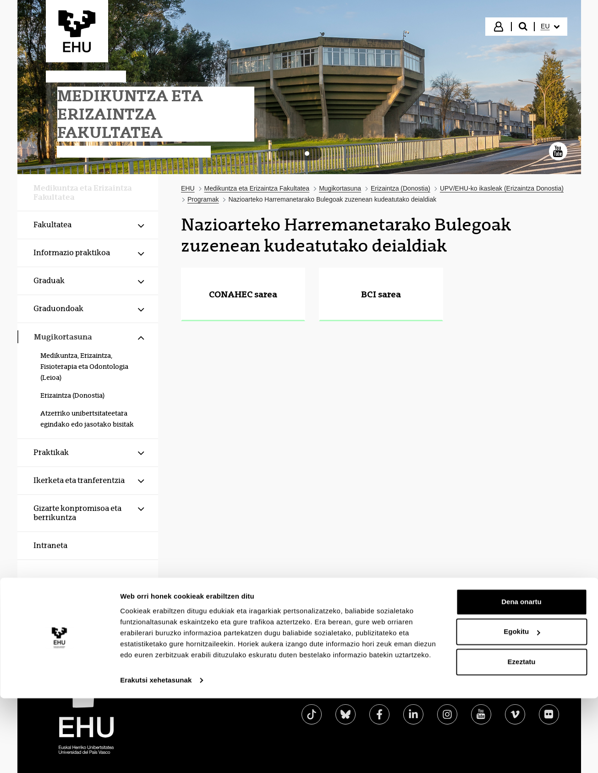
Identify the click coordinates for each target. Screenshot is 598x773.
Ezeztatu (522, 598)
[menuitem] (550, 26)
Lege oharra (405, 689)
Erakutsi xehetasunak (156, 616)
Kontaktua (542, 689)
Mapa (451, 689)
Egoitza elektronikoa (272, 689)
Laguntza (492, 689)
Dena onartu (521, 538)
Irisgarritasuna (345, 689)
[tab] (291, 153)
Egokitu (522, 568)
